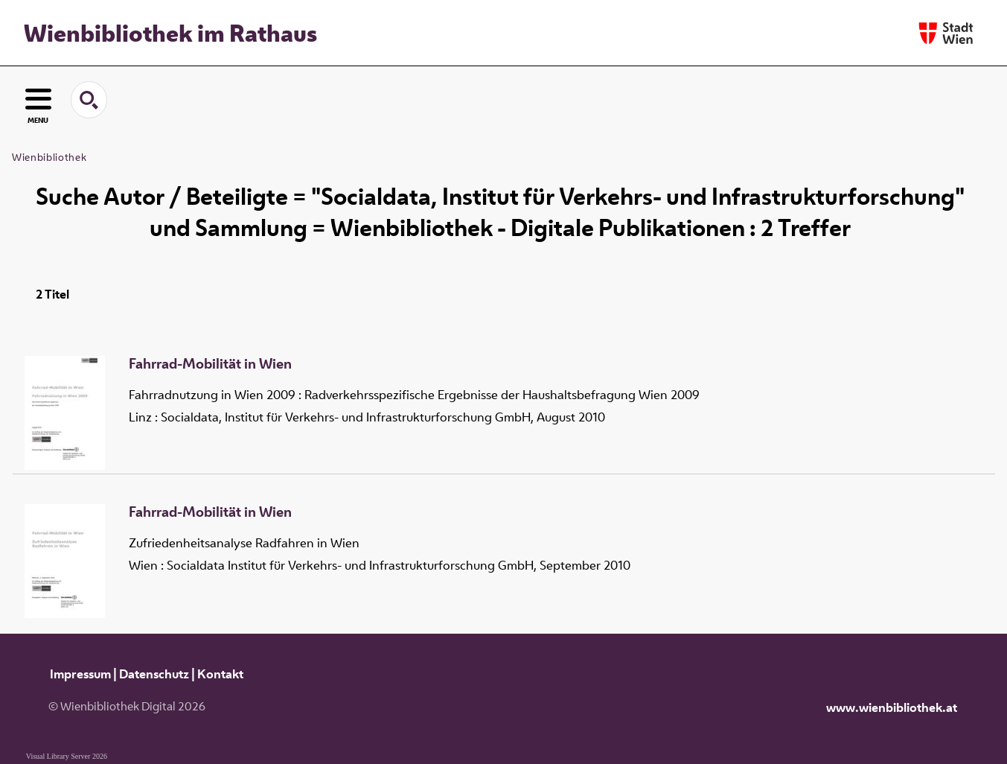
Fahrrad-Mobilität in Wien (210, 364)
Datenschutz (154, 674)
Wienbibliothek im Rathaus (170, 32)
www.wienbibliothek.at (891, 707)
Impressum (80, 674)
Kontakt (220, 674)
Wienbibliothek (49, 157)
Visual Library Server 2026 (66, 756)
